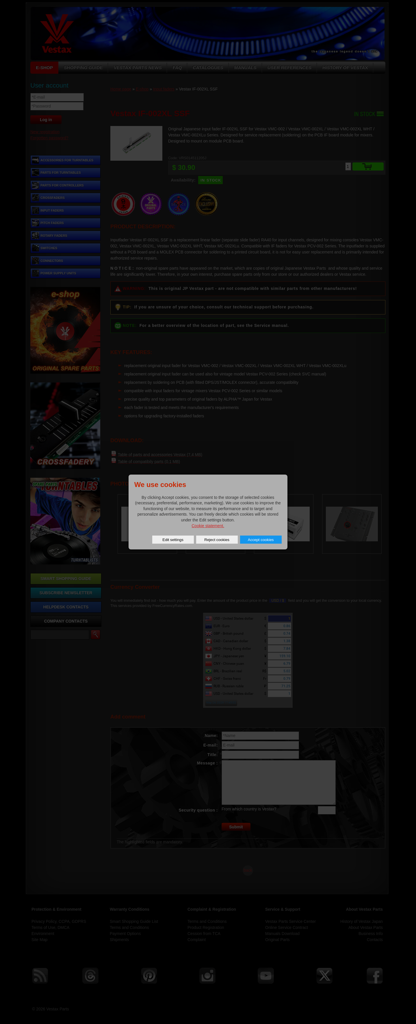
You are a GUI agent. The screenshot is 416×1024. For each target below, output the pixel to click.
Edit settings (172, 540)
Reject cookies (216, 540)
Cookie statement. (208, 525)
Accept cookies (261, 540)
